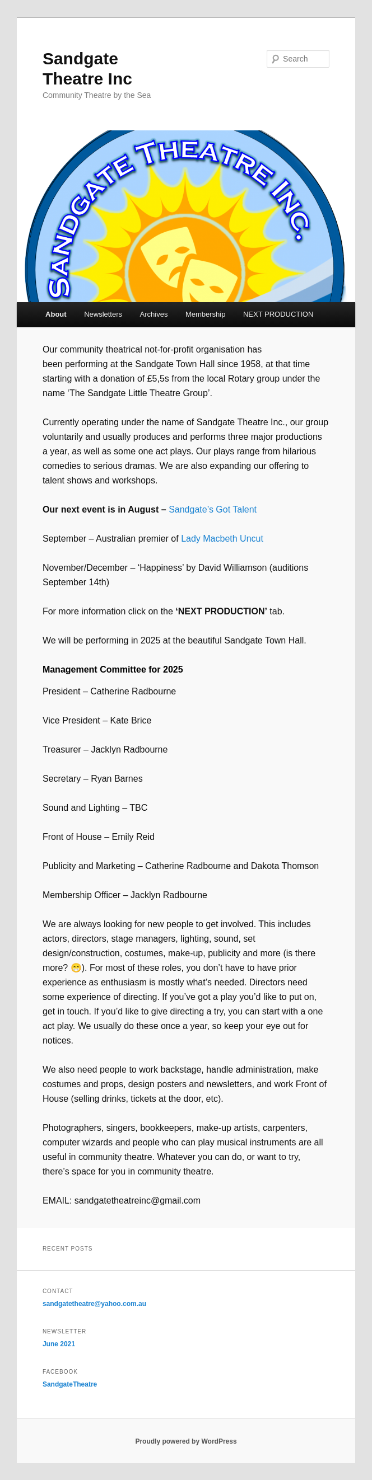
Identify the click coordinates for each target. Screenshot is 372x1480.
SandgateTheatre (70, 1384)
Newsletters (103, 314)
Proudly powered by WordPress (185, 1441)
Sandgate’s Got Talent (213, 509)
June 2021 (59, 1344)
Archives (154, 314)
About (56, 314)
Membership (205, 314)
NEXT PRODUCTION (278, 314)
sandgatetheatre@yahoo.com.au (94, 1304)
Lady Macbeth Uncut (222, 538)
